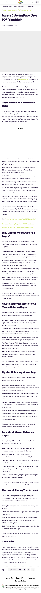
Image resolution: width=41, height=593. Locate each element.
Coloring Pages (26, 10)
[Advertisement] (20, 51)
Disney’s (23, 79)
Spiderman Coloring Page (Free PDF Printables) (18, 227)
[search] (32, 2)
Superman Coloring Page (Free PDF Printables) (18, 224)
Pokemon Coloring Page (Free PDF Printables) (20, 219)
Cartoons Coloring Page (10, 10)
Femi (5, 25)
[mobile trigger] (3, 2)
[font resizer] (7, 2)
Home (4, 7)
